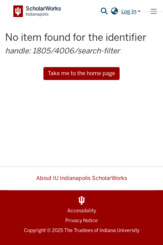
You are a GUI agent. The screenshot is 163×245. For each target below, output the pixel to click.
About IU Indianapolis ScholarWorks (81, 178)
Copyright (35, 230)
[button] (114, 11)
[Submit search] (104, 11)
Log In (128, 11)
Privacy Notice (81, 221)
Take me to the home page (81, 73)
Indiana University (119, 230)
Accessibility (81, 211)
